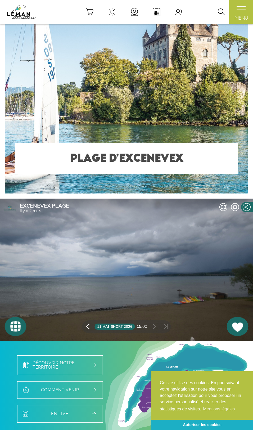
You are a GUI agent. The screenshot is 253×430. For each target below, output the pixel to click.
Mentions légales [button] (219, 409)
